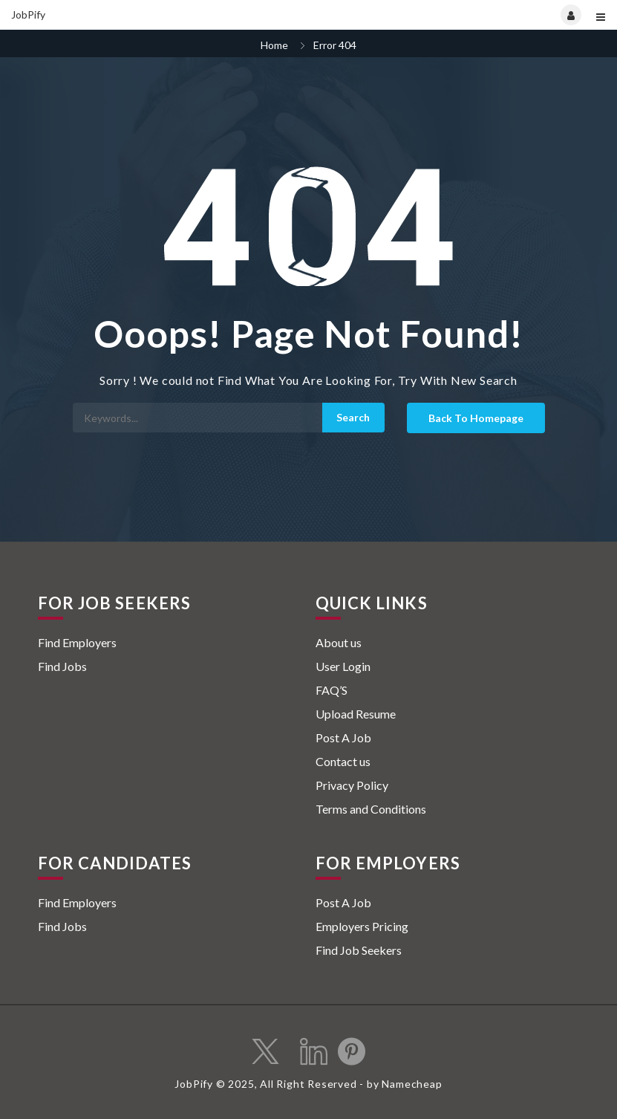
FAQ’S (331, 690)
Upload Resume (356, 714)
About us (339, 642)
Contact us (343, 761)
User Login (343, 666)
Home (274, 45)
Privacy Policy (352, 785)
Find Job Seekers (359, 950)
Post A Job (343, 737)
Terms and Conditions (371, 809)
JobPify (28, 14)
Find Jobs (62, 666)
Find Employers (77, 642)
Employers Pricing (362, 926)
